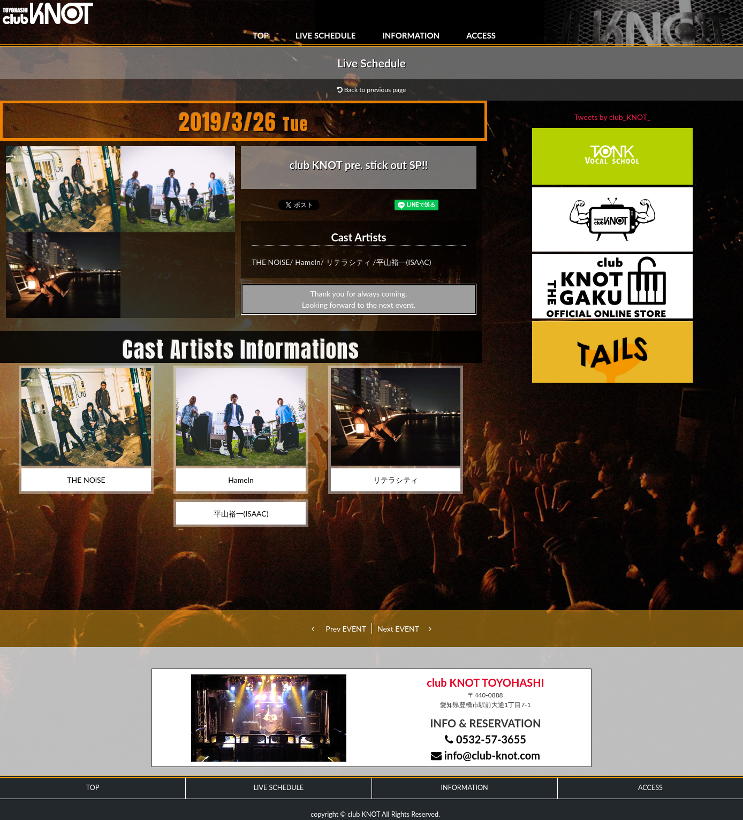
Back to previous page (371, 90)
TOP (261, 35)
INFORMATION (410, 35)
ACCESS (481, 35)
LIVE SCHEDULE (325, 35)
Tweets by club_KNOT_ (612, 117)
